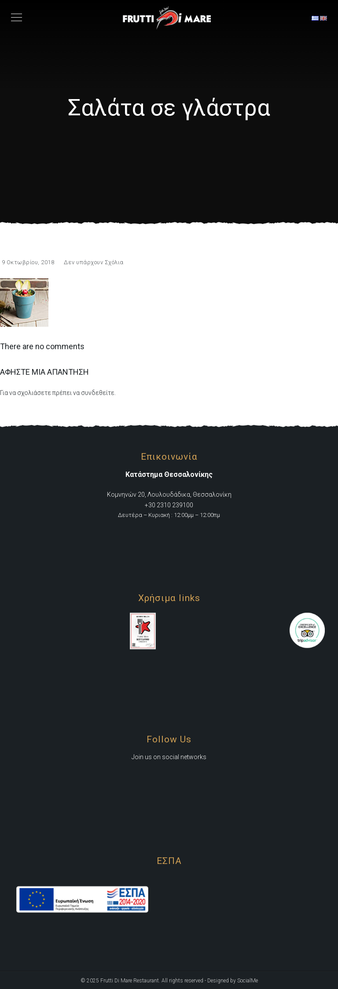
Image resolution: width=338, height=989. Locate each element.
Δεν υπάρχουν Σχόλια (94, 262)
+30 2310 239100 (169, 504)
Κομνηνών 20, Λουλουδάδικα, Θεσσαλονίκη (169, 494)
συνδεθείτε (97, 392)
